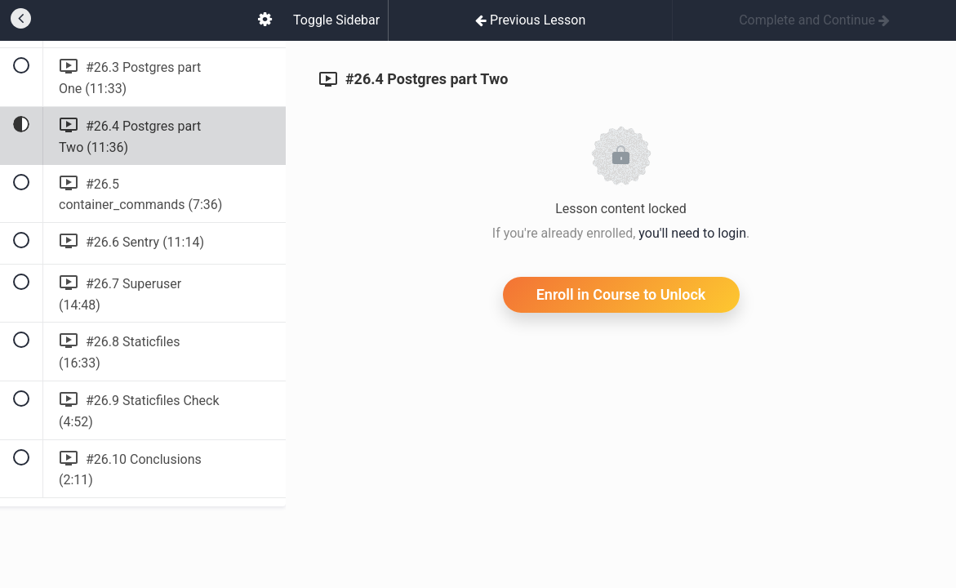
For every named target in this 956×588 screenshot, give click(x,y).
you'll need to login (692, 233)
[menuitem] (264, 20)
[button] (20, 20)
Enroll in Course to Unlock (621, 294)
